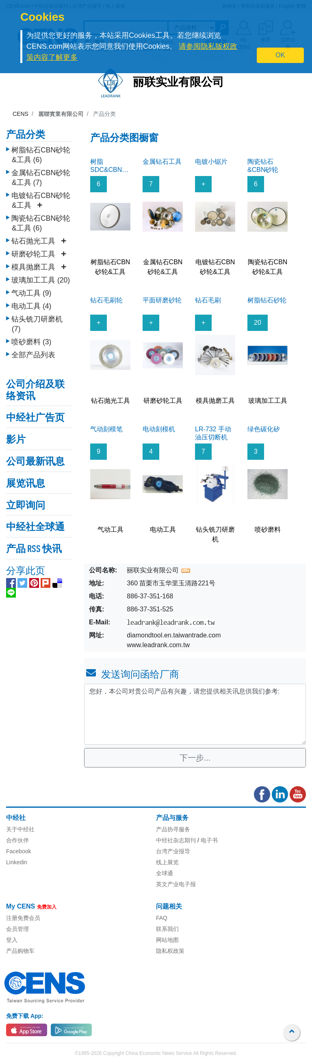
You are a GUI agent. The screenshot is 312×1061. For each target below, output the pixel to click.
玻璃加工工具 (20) (40, 280)
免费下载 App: (24, 1016)
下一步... (195, 757)
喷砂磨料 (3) (31, 342)
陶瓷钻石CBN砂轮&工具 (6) (40, 223)
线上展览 (167, 862)
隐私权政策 (170, 951)
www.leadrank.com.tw (158, 644)
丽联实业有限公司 (178, 83)
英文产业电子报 (176, 884)
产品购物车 (20, 951)
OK (280, 55)
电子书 (209, 840)
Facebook (18, 851)
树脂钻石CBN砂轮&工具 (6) (40, 155)
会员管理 (17, 929)
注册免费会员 (23, 918)
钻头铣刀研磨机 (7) (37, 324)
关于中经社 (20, 829)
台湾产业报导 (173, 851)
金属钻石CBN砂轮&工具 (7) (40, 178)
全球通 (164, 873)
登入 (11, 940)
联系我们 (167, 929)
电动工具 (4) (31, 306)
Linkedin (16, 862)
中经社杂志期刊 (176, 840)
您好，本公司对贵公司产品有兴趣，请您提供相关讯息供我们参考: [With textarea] (195, 714)
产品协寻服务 (173, 829)
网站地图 (167, 940)
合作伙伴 (17, 840)
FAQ (161, 918)
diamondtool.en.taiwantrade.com (174, 635)
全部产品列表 (33, 355)
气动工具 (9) (31, 293)
